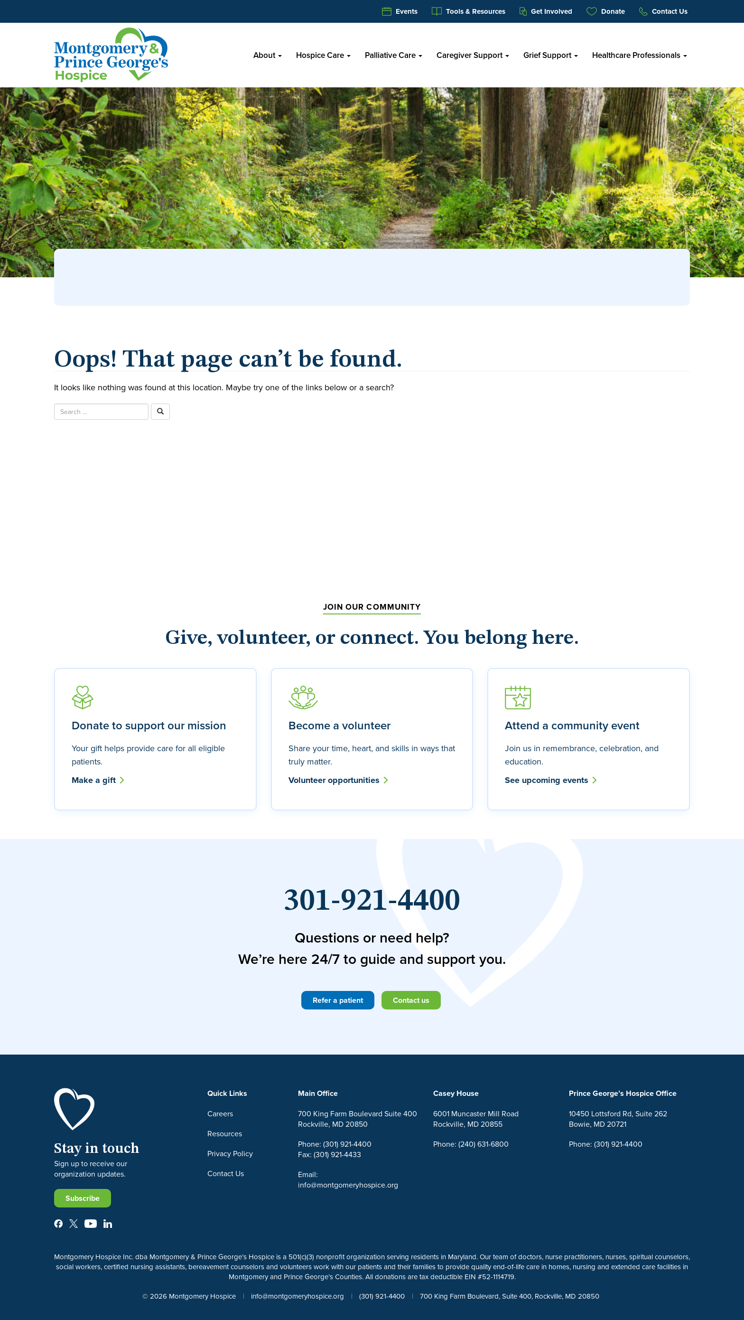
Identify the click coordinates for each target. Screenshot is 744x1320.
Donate (605, 11)
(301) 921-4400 (382, 1296)
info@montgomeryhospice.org (297, 1296)
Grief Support (550, 55)
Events (400, 11)
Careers (220, 1113)
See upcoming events (550, 780)
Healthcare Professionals (639, 55)
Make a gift (98, 780)
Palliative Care (393, 55)
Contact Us (663, 11)
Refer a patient (338, 1000)
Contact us (411, 1000)
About (267, 55)
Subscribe (82, 1198)
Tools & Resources (469, 11)
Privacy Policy (230, 1153)
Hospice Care (323, 55)
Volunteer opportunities (338, 780)
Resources (224, 1133)
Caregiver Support (473, 55)
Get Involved (546, 11)
